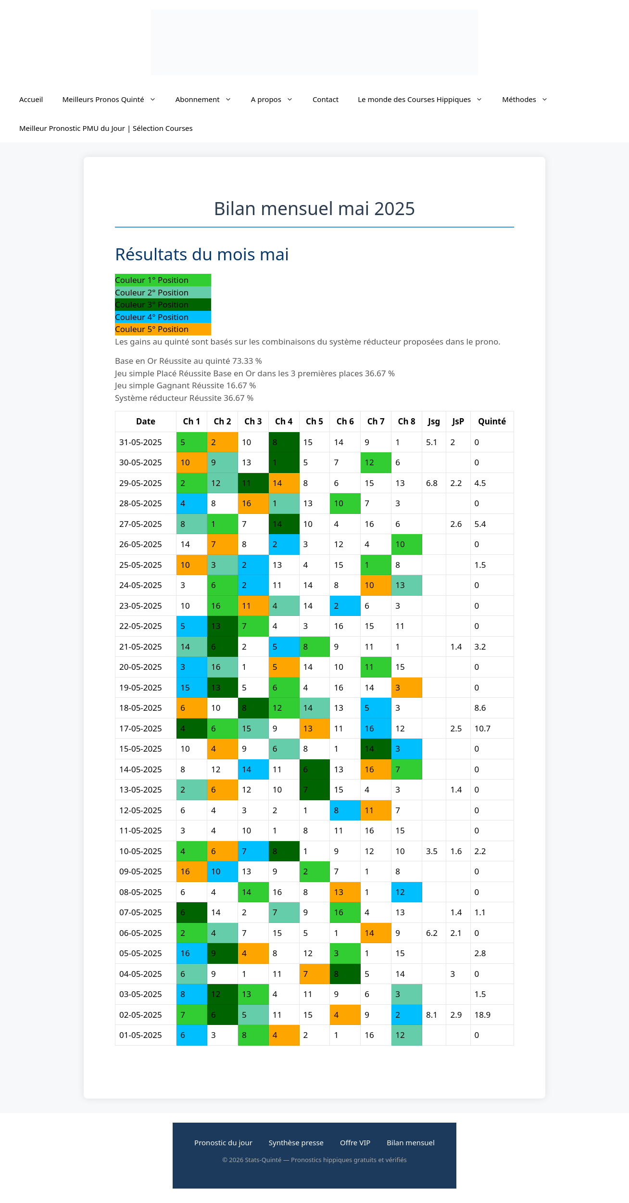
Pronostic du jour (223, 1142)
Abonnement (208, 99)
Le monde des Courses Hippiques (425, 99)
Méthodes (530, 99)
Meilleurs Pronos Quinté (113, 99)
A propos (277, 99)
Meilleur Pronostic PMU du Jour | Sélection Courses (106, 128)
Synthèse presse (296, 1142)
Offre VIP (355, 1142)
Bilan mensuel (411, 1142)
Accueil (31, 99)
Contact (326, 99)
